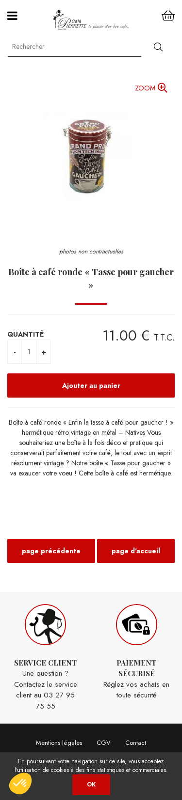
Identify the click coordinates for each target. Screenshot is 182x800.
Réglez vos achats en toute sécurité (136, 652)
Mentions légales (59, 742)
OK (91, 784)
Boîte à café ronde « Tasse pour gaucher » (91, 278)
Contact (135, 742)
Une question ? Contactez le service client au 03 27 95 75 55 (45, 657)
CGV (104, 742)
